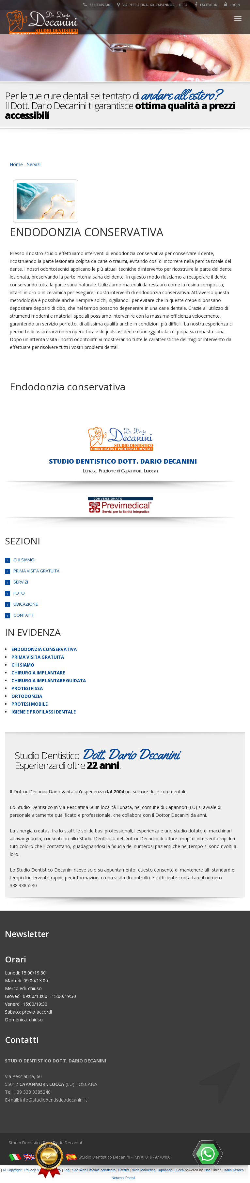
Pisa (207, 1170)
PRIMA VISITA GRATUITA (36, 571)
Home (16, 164)
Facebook (206, 5)
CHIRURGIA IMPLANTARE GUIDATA (48, 681)
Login (232, 5)
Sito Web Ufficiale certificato (94, 1170)
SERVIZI (20, 582)
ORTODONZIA (26, 696)
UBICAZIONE (25, 604)
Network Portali (123, 1178)
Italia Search (233, 1170)
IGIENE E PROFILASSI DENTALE (43, 712)
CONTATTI (23, 615)
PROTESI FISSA (27, 688)
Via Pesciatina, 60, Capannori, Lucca (152, 5)
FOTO (19, 593)
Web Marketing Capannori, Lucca (158, 1170)
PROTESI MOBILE (29, 704)
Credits (124, 1170)
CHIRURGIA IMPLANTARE (38, 673)
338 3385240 (96, 5)
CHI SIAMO (24, 560)
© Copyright (12, 1170)
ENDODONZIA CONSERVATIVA (44, 649)
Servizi (33, 164)
